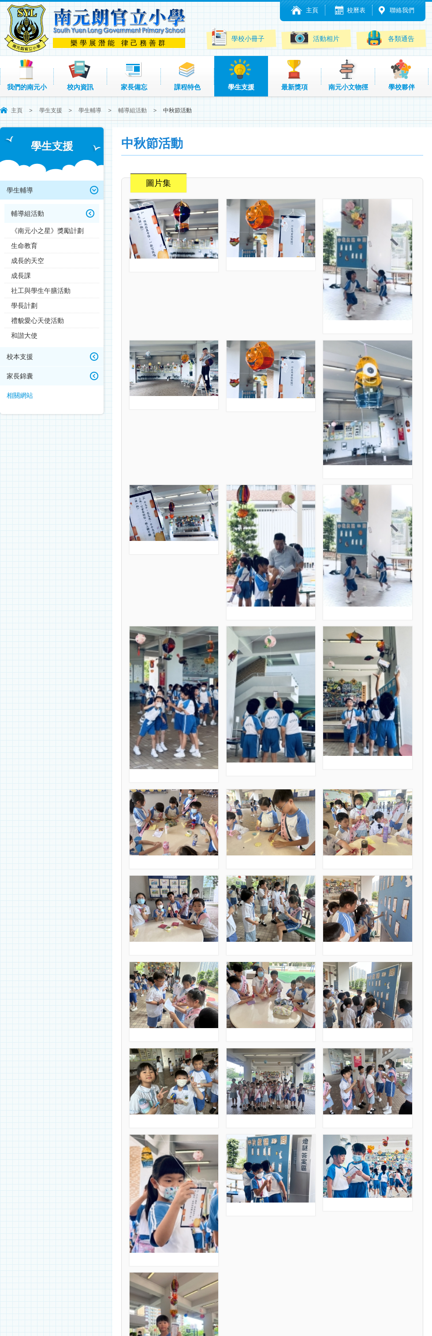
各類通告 (389, 37)
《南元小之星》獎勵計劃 (47, 230)
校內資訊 (80, 75)
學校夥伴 (401, 75)
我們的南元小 (27, 75)
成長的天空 (27, 260)
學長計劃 (24, 305)
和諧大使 (24, 335)
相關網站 (20, 395)
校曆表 (356, 10)
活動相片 (314, 37)
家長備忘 (134, 75)
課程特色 (187, 75)
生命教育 (24, 245)
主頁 (312, 10)
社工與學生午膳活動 (41, 290)
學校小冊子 (237, 37)
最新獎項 (294, 75)
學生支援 (241, 75)
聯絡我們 (402, 10)
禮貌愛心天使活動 (37, 320)
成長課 (21, 275)
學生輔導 (89, 110)
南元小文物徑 (348, 75)
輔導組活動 (132, 110)
